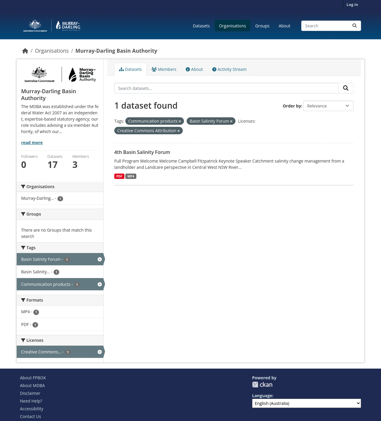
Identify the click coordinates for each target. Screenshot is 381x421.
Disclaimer (30, 393)
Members (164, 69)
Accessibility (31, 408)
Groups (262, 26)
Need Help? (31, 401)
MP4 (130, 176)
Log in (352, 4)
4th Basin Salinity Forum (142, 152)
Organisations (232, 26)
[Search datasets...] (331, 26)
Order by (292, 106)
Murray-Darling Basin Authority (116, 50)
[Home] (25, 50)
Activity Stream (229, 69)
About (284, 26)
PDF (119, 176)
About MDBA (32, 385)
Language (262, 395)
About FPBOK (33, 378)
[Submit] (354, 26)
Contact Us (30, 416)
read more (32, 142)
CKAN (262, 384)
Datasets (201, 26)
